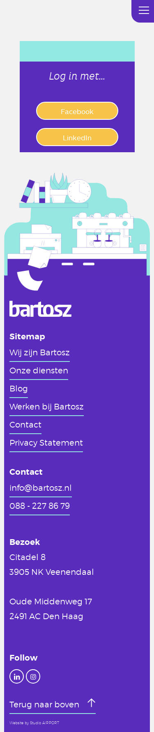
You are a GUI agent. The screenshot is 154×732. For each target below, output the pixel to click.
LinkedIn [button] (77, 137)
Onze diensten (38, 370)
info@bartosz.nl (40, 487)
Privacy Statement (46, 442)
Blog (18, 388)
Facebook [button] (77, 111)
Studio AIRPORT (44, 723)
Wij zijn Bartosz (39, 352)
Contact (25, 424)
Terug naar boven (45, 704)
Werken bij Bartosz (46, 406)
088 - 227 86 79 (39, 505)
